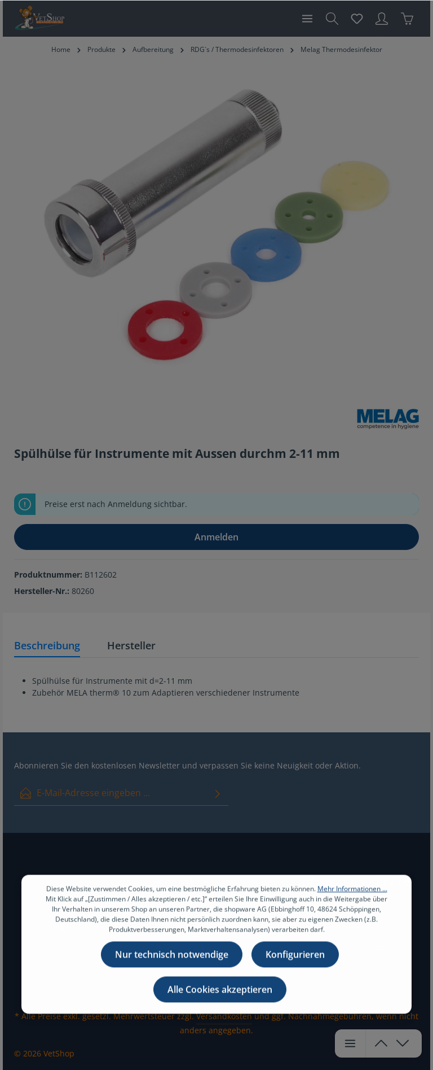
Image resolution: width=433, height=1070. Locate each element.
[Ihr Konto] (381, 18)
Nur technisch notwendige (171, 973)
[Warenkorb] (407, 18)
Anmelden (216, 537)
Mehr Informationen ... (352, 907)
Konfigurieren (295, 973)
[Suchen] (332, 18)
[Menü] (307, 18)
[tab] (47, 646)
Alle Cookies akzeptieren (219, 1008)
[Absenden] (217, 793)
